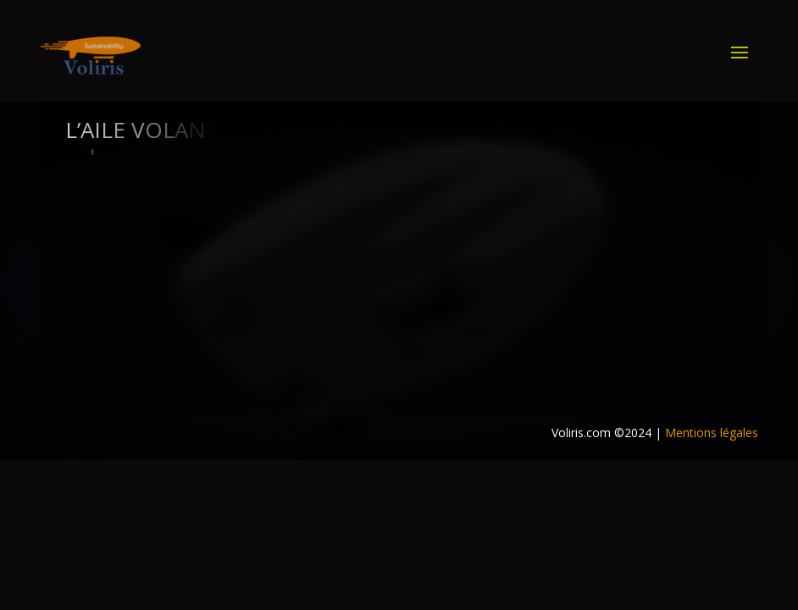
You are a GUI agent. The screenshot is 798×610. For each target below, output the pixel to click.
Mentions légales (711, 432)
